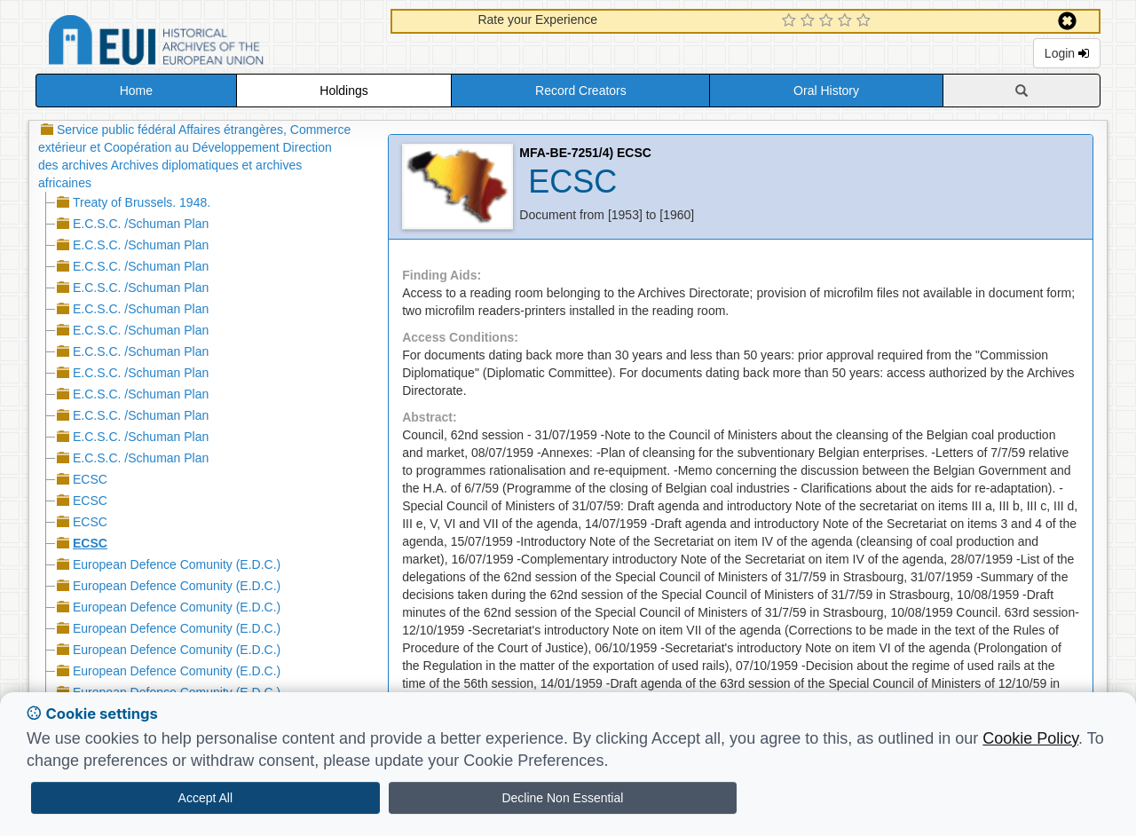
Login (1067, 53)
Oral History (826, 90)
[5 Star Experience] (865, 21)
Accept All (205, 798)
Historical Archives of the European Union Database (206, 43)
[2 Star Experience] (810, 21)
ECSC (90, 479)
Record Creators (581, 90)
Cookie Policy (1030, 738)
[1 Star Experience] (791, 21)
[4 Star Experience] (847, 21)
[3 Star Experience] (828, 21)
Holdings (343, 90)
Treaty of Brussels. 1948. (141, 202)
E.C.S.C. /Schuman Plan (141, 224)
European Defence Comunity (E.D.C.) (176, 564)
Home (136, 90)
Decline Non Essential (562, 798)
